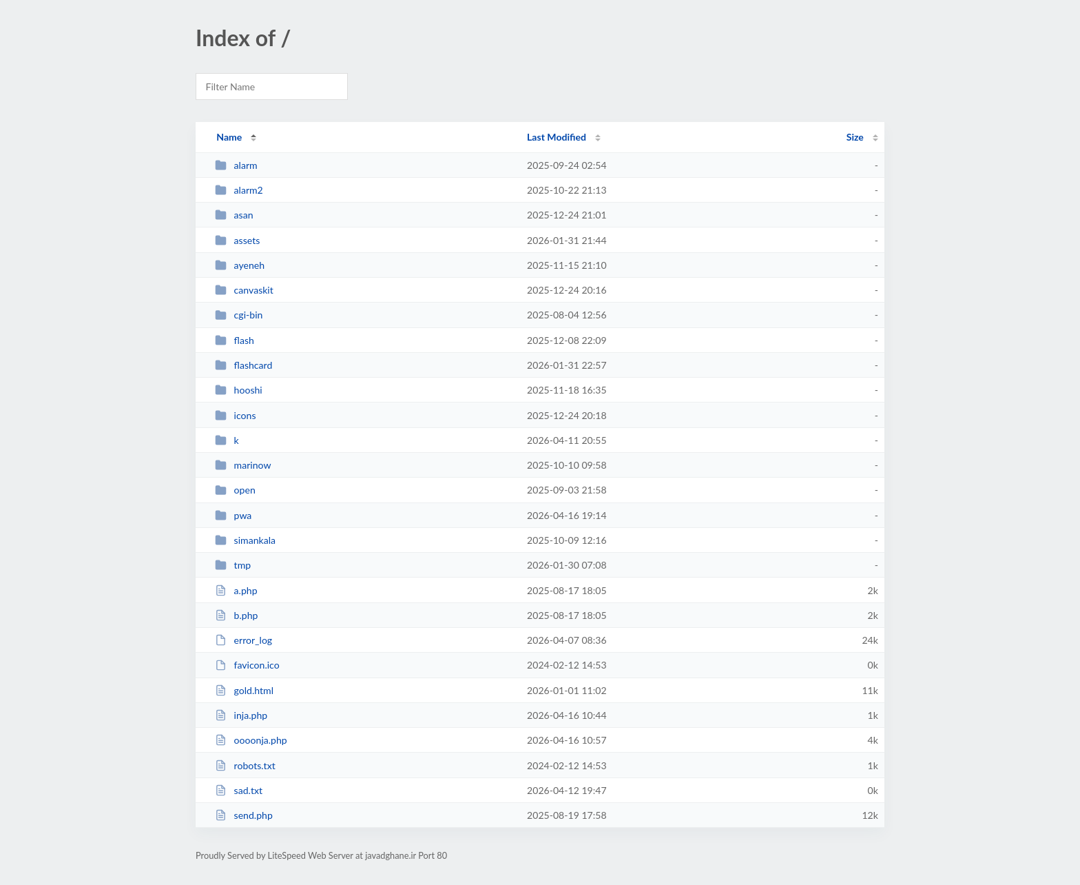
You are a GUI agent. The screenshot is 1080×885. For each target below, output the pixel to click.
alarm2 (239, 190)
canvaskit (244, 290)
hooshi (238, 390)
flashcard (243, 365)
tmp (233, 565)
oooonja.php (251, 740)
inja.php (241, 715)
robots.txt (245, 765)
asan (234, 215)
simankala (245, 540)
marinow (243, 465)
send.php (244, 815)
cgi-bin (238, 315)
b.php (236, 615)
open (235, 490)
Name (229, 137)
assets (237, 240)
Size (855, 137)
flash (234, 340)
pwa (233, 515)
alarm (236, 165)
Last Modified (556, 137)
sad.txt (238, 790)
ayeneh (239, 265)
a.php (236, 590)
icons (235, 415)
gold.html (244, 690)
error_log (243, 640)
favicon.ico (247, 665)
